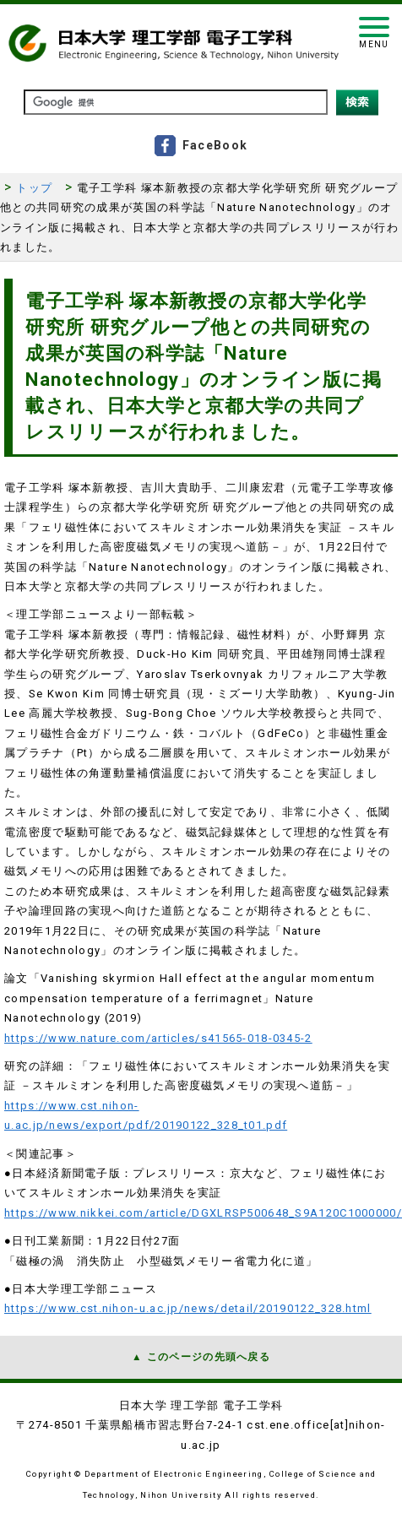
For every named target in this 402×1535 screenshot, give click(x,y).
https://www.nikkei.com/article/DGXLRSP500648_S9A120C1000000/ (203, 1213)
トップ (34, 188)
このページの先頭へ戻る (208, 1357)
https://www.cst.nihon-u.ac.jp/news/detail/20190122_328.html (188, 1308)
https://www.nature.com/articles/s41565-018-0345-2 (158, 1038)
